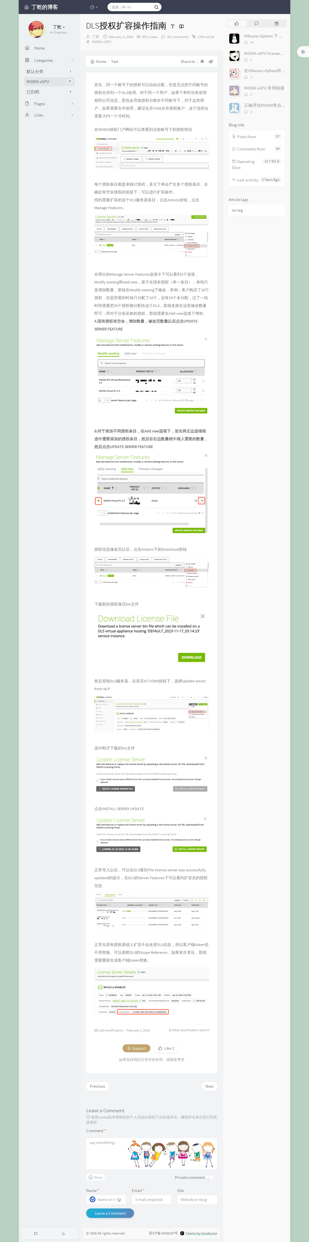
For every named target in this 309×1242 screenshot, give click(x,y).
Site (180, 1190)
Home (98, 61)
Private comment (190, 1177)
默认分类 (49, 71)
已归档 (49, 91)
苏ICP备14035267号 (163, 1233)
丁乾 (95, 36)
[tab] (237, 23)
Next (209, 1086)
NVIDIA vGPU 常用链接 (264, 88)
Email (138, 1190)
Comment (96, 1130)
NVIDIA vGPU (49, 81)
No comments (177, 36)
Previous (97, 1086)
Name (92, 1190)
